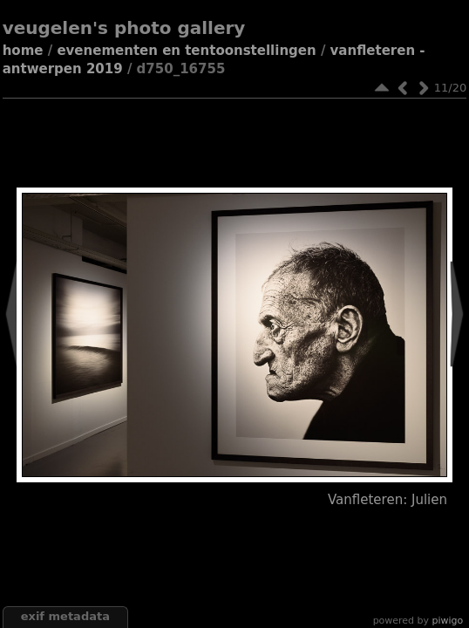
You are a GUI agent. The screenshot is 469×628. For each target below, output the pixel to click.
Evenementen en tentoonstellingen (186, 50)
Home (23, 50)
